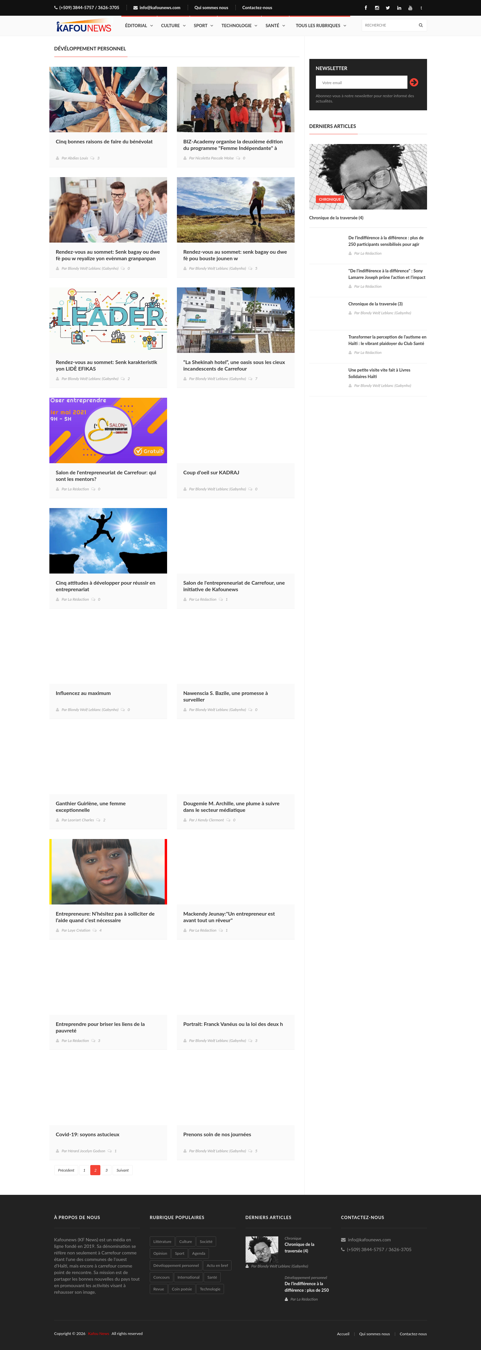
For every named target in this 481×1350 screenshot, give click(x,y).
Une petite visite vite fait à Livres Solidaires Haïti (379, 373)
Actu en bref (217, 1265)
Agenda (198, 1253)
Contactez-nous (257, 7)
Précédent (66, 1170)
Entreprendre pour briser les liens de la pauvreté (100, 1027)
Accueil (343, 1333)
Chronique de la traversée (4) (336, 217)
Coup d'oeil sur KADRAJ (211, 472)
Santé (272, 25)
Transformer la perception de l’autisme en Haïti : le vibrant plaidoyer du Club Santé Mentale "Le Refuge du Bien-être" (387, 343)
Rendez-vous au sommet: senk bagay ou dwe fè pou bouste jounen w (235, 254)
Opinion (160, 1253)
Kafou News (98, 1333)
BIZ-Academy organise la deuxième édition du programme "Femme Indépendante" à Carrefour (233, 147)
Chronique (330, 199)
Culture (170, 25)
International (188, 1277)
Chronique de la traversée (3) (376, 303)
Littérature (162, 1241)
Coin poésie (182, 1288)
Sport (201, 25)
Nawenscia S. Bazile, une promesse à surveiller (225, 696)
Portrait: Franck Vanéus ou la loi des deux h (233, 1024)
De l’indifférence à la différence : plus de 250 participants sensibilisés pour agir (386, 241)
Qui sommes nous (211, 7)
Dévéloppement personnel (176, 1265)
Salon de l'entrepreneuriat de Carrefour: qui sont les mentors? (106, 475)
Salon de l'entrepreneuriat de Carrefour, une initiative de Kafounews (234, 585)
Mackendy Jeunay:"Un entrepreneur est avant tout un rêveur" (229, 916)
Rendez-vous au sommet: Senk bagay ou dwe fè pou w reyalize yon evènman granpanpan (108, 254)
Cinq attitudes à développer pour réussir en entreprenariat (106, 585)
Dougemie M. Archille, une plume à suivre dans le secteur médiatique (231, 806)
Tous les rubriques (318, 25)
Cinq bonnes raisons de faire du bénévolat (104, 141)
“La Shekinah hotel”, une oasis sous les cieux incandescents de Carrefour (234, 365)
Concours (161, 1277)
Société (206, 1241)
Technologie (236, 25)
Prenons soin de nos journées (217, 1134)
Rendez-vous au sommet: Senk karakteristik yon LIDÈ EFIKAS (106, 365)
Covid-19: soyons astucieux (88, 1134)
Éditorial (136, 25)
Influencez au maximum (83, 693)
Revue (158, 1288)
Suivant (122, 1170)
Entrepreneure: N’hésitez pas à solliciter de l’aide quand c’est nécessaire (105, 916)
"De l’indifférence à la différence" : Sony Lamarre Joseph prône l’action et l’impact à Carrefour (387, 277)
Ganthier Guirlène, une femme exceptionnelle (91, 806)
